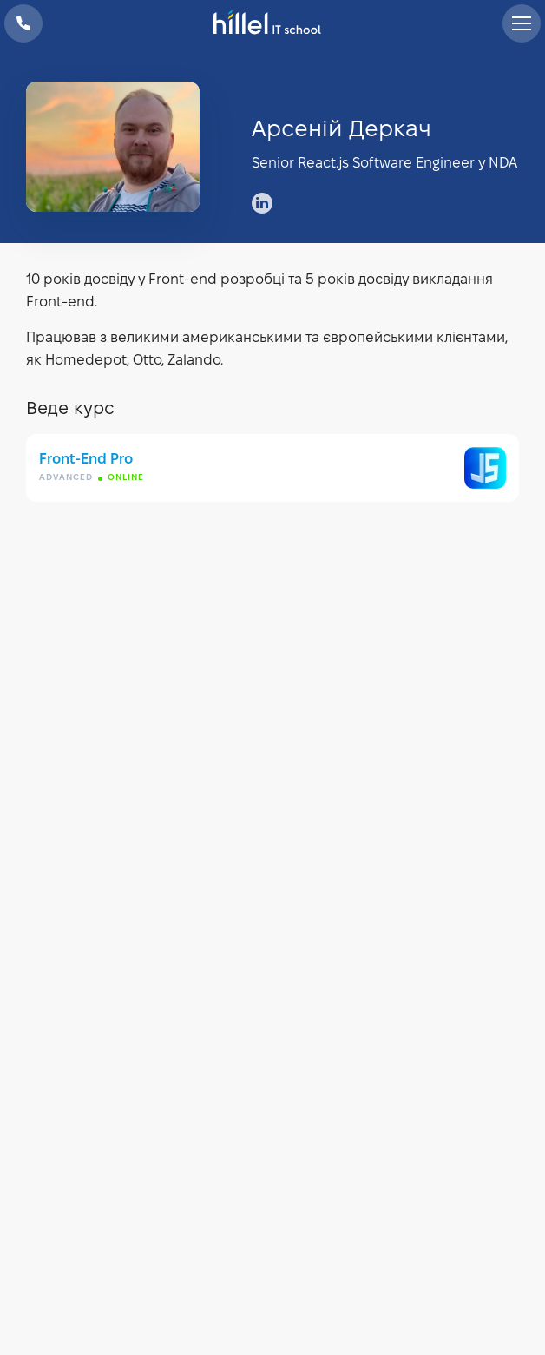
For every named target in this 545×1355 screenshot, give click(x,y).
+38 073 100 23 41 (23, 23)
